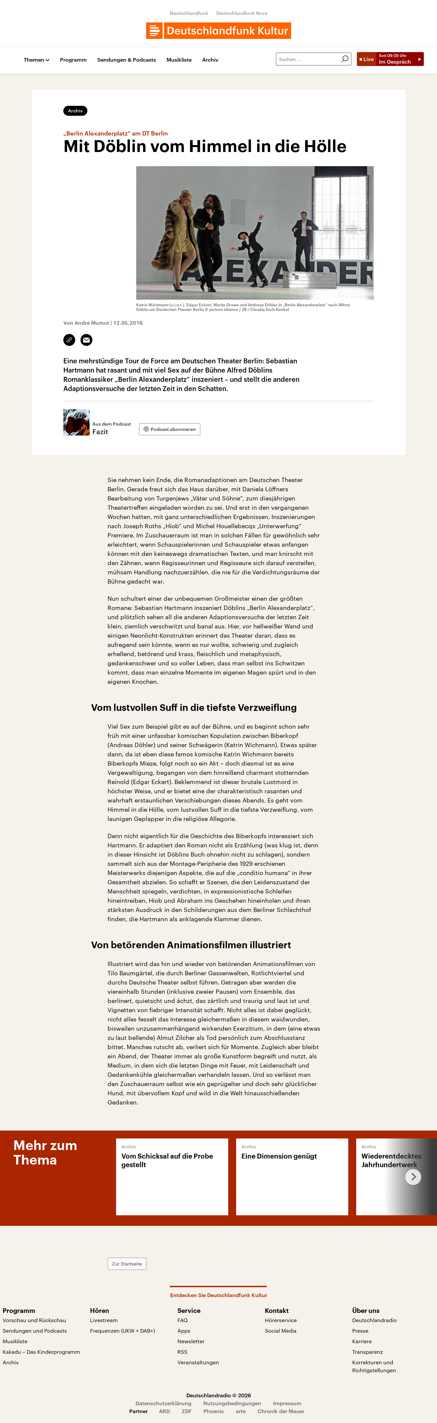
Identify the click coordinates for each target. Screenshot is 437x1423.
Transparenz (367, 1351)
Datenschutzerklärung (163, 1403)
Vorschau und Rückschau (34, 1320)
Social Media (281, 1330)
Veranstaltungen (198, 1362)
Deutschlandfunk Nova (241, 13)
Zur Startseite (127, 1263)
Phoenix (213, 1411)
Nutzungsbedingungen (232, 1403)
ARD (164, 1411)
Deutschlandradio (374, 1320)
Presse (360, 1330)
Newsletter (190, 1341)
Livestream (104, 1320)
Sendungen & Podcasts (126, 60)
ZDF (187, 1411)
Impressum (287, 1403)
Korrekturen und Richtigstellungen (374, 1366)
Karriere (362, 1341)
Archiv (210, 60)
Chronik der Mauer (281, 1411)
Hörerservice (281, 1320)
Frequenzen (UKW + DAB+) (122, 1330)
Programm (73, 60)
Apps (183, 1330)
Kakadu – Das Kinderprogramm (41, 1351)
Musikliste (179, 60)
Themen (34, 60)
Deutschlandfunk (189, 13)
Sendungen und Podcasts (35, 1330)
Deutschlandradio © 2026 (218, 1395)
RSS (182, 1351)
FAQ (182, 1320)
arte (241, 1411)
